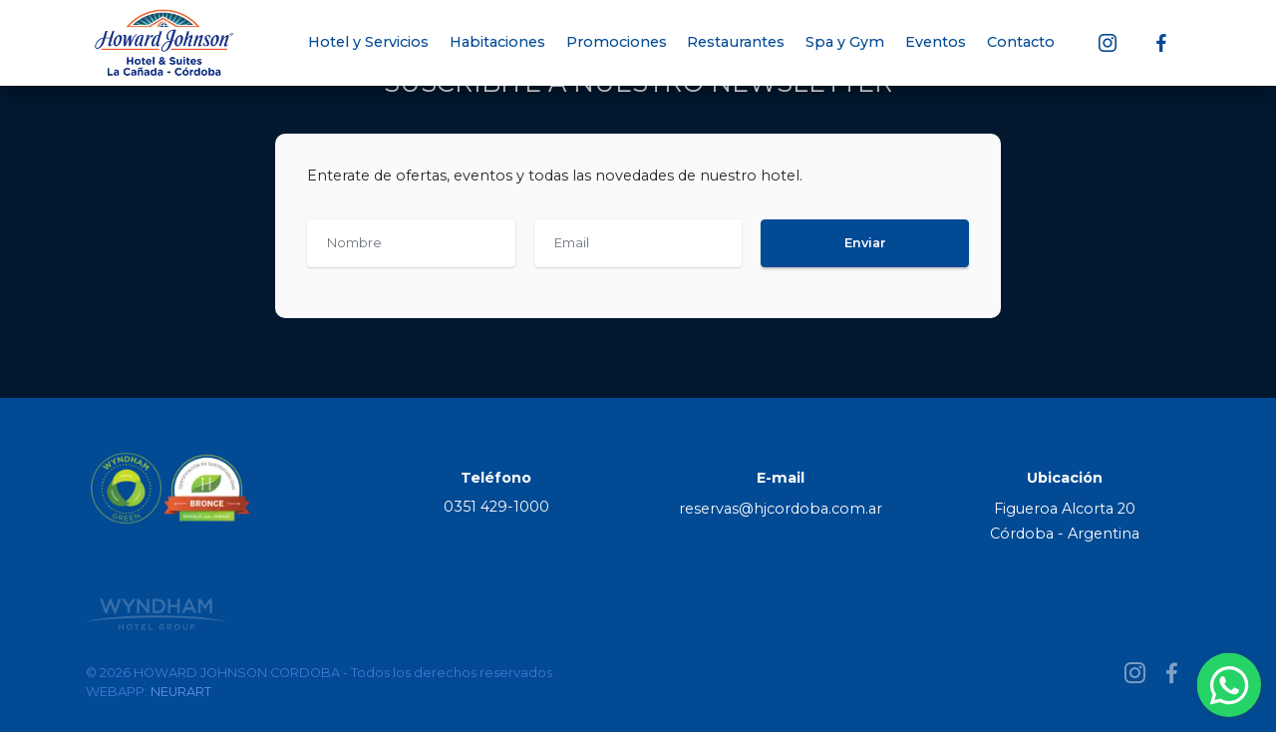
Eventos (935, 42)
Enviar (865, 242)
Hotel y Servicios (368, 42)
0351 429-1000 (496, 507)
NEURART (181, 691)
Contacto (1033, 42)
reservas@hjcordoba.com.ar (780, 509)
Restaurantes (736, 42)
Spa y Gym (844, 42)
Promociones (616, 42)
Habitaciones (497, 42)
